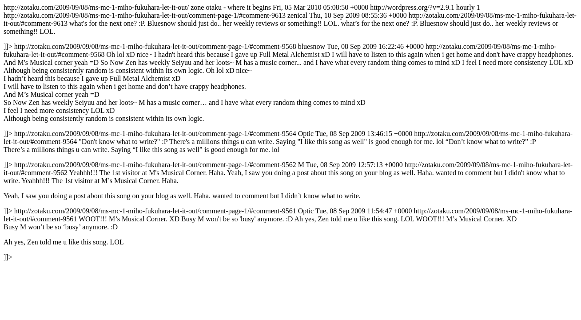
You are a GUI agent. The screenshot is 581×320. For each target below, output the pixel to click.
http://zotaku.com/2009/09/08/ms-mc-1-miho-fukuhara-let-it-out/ (290, 132)
